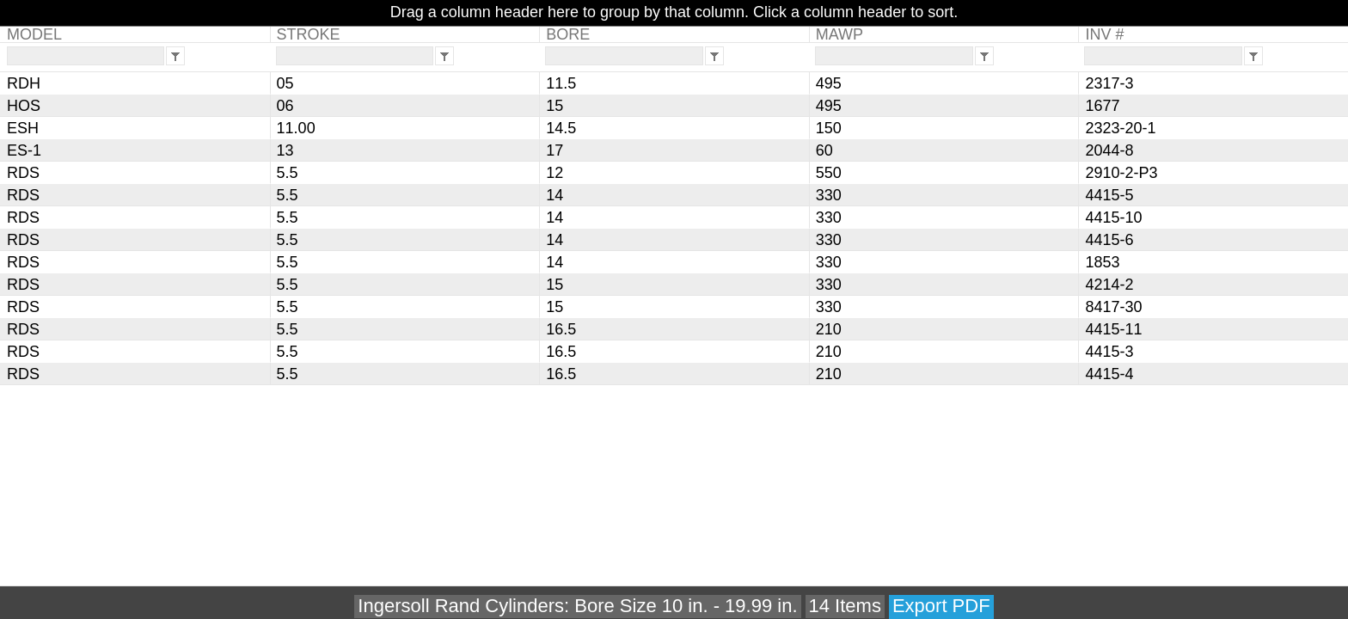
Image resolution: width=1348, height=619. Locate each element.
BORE (568, 34)
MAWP (839, 34)
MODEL (34, 34)
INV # (1104, 34)
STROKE (308, 34)
